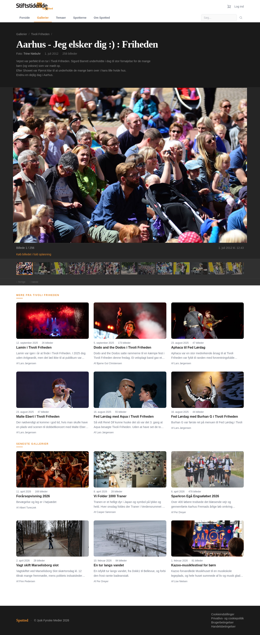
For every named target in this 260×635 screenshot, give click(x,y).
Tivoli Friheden (40, 34)
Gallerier (43, 17)
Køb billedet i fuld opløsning (33, 254)
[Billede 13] (234, 268)
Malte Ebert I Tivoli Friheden (38, 416)
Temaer (61, 17)
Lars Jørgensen (27, 363)
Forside (25, 17)
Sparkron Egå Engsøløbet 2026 (195, 496)
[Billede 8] (147, 268)
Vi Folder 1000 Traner (110, 496)
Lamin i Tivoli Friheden (34, 347)
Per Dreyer (180, 512)
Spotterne (79, 17)
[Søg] (241, 18)
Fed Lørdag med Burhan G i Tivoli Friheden (204, 416)
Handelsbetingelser (223, 626)
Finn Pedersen (27, 581)
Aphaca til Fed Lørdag (188, 347)
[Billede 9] (164, 268)
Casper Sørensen (106, 512)
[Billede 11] (199, 268)
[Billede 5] (94, 268)
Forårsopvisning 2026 (33, 496)
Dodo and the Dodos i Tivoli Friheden (122, 347)
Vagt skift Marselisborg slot (37, 565)
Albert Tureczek (27, 507)
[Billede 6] (112, 268)
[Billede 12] (216, 268)
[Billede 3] (59, 268)
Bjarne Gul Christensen (109, 363)
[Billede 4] (77, 268)
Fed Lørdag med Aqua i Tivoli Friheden (124, 416)
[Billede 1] (24, 268)
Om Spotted (102, 17)
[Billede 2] (42, 268)
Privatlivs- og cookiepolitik (227, 618)
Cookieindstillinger (222, 614)
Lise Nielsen (180, 581)
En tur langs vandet (109, 565)
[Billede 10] (181, 268)
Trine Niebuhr (32, 53)
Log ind (239, 6)
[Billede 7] (129, 268)
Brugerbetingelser (222, 622)
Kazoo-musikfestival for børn (193, 565)
